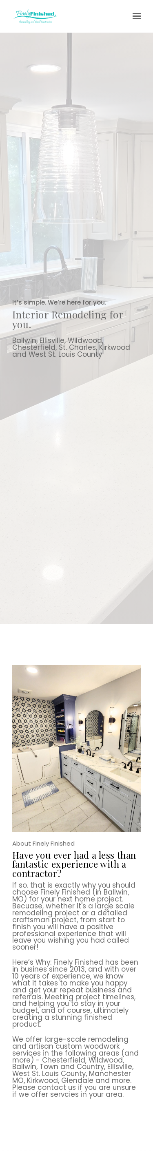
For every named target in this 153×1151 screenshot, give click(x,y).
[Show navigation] (135, 16)
